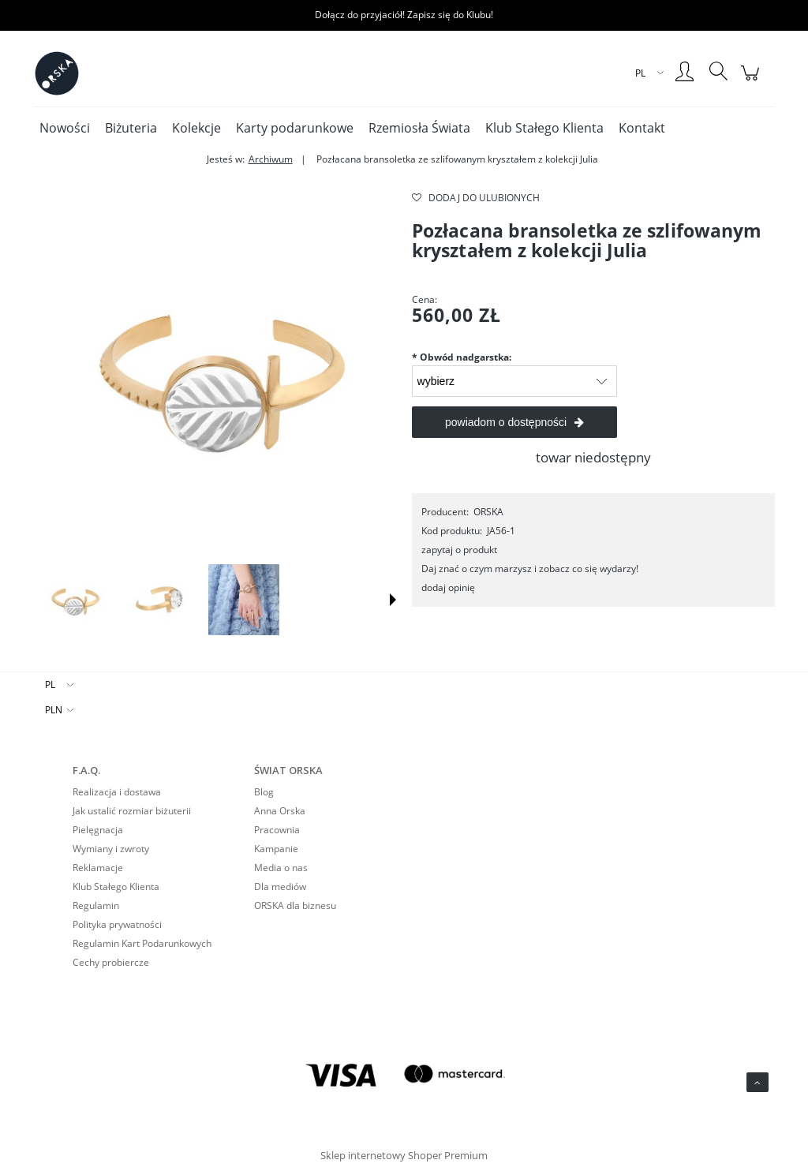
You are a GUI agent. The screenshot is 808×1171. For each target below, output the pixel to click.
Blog (264, 792)
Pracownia (277, 829)
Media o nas (281, 867)
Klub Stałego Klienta (116, 886)
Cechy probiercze (111, 962)
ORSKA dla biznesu (295, 905)
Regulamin (96, 905)
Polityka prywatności (117, 924)
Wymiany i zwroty (111, 848)
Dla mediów (280, 886)
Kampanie (276, 848)
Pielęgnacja (98, 829)
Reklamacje (98, 867)
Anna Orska (279, 810)
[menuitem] (64, 127)
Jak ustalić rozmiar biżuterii (132, 810)
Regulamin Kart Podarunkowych (142, 943)
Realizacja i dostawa (117, 792)
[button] (393, 599)
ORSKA (488, 511)
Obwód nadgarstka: (461, 357)
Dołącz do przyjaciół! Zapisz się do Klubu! (404, 14)
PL (50, 684)
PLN (53, 709)
